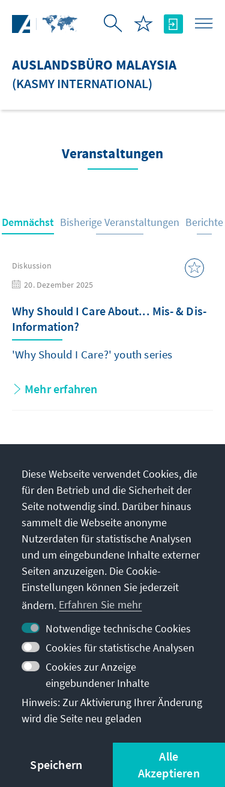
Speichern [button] (56, 764)
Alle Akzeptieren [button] (169, 764)
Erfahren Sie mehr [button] (100, 604)
